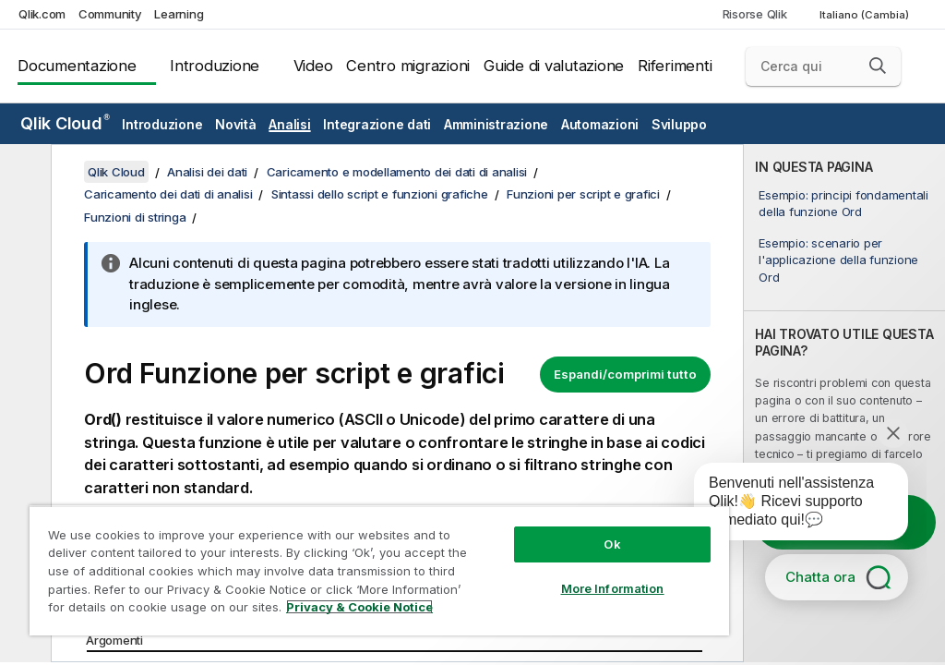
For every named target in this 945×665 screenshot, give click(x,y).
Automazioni (600, 124)
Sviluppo (679, 124)
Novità (236, 124)
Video (313, 65)
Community (110, 13)
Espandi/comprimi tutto (625, 374)
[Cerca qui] (823, 66)
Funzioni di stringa (134, 217)
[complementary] (844, 403)
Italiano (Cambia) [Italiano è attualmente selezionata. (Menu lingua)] (865, 14)
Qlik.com (42, 13)
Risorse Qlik (755, 13)
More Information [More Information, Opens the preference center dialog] (612, 588)
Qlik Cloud (65, 123)
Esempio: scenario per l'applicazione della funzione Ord (838, 260)
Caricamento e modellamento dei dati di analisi (397, 171)
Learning (178, 13)
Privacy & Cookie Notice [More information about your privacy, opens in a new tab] (359, 606)
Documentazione (77, 65)
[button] (877, 65)
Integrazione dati (377, 124)
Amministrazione (496, 124)
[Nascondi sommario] (23, 173)
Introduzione (214, 65)
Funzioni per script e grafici (583, 194)
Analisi (289, 124)
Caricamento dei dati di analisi (168, 194)
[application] (788, 505)
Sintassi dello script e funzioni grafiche (379, 194)
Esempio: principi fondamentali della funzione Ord (843, 203)
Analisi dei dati (207, 171)
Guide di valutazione (554, 65)
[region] (379, 570)
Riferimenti (675, 65)
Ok (612, 544)
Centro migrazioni (408, 65)
